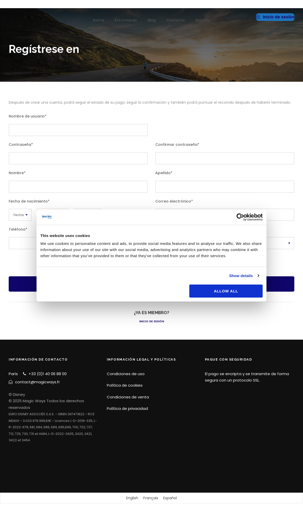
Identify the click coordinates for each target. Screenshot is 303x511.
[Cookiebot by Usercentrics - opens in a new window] (240, 217)
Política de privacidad (127, 408)
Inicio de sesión (151, 321)
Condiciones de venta (128, 397)
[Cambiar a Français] (151, 498)
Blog (152, 20)
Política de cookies (125, 385)
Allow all (226, 291)
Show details (241, 276)
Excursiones (126, 20)
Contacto (176, 20)
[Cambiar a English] (132, 498)
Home (98, 20)
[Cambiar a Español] (170, 498)
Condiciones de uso (126, 373)
